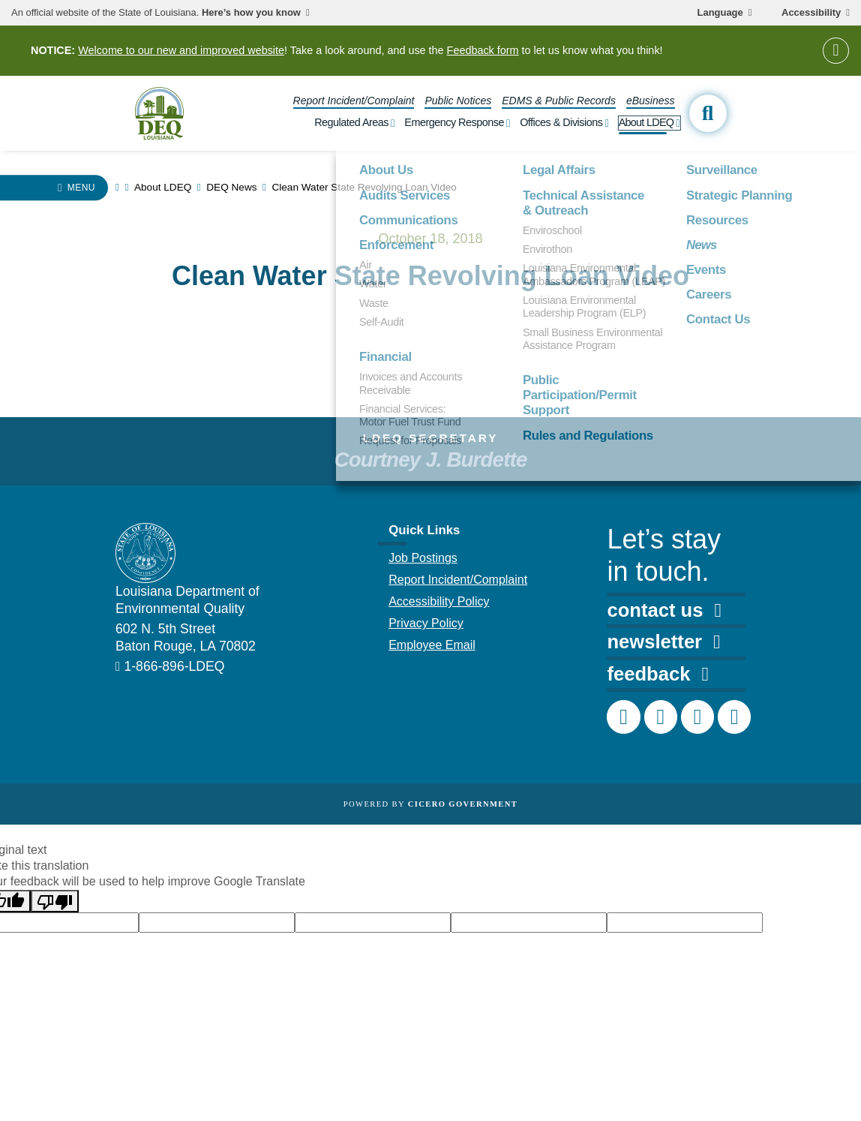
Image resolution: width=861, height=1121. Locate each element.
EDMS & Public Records (559, 101)
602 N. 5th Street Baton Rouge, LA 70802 (186, 637)
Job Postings (423, 557)
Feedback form (483, 50)
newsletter (663, 641)
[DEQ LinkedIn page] (697, 716)
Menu (81, 187)
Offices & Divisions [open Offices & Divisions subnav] (561, 122)
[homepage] (159, 113)
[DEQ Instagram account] (660, 716)
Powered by (431, 804)
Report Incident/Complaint (354, 101)
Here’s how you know (251, 13)
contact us (664, 610)
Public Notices (457, 101)
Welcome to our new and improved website (181, 50)
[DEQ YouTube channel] (734, 716)
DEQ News (231, 187)
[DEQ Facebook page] (623, 716)
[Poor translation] (55, 901)
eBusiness (650, 101)
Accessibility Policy (438, 601)
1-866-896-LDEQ (174, 666)
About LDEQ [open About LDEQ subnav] (646, 122)
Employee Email (432, 645)
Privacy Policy (426, 623)
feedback (657, 673)
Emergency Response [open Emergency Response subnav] (454, 122)
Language (720, 13)
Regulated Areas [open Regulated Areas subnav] (351, 122)
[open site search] (708, 113)
